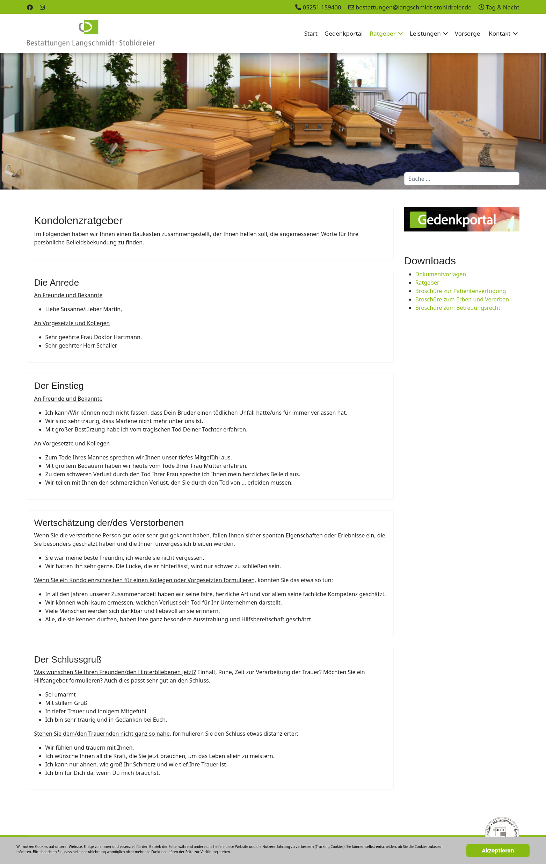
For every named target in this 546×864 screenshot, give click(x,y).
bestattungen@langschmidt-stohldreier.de (414, 7)
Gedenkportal (344, 33)
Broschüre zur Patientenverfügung (460, 291)
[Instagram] (42, 7)
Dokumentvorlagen (440, 274)
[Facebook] (30, 7)
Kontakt (499, 33)
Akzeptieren (498, 850)
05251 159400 (322, 7)
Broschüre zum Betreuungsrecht (458, 308)
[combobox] (461, 178)
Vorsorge (467, 33)
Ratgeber (383, 33)
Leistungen (425, 33)
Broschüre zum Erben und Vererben (462, 299)
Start (311, 33)
